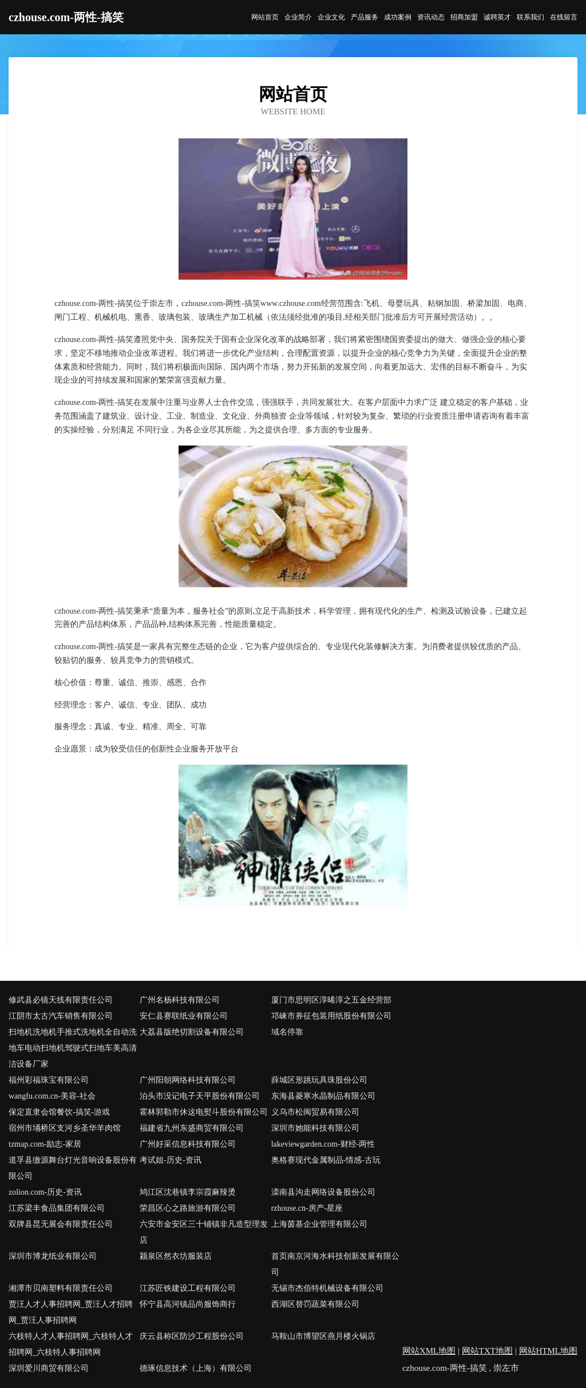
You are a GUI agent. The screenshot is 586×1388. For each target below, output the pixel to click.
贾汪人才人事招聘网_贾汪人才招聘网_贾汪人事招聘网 (71, 1312)
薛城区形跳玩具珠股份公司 (319, 1080)
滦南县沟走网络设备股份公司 (323, 1192)
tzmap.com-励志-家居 (45, 1144)
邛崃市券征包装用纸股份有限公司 (331, 1016)
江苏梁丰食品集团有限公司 (57, 1208)
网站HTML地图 (548, 1350)
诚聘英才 (497, 17)
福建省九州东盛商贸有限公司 (192, 1128)
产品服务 (364, 17)
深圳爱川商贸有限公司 (49, 1368)
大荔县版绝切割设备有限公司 (192, 1032)
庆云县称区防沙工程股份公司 (192, 1336)
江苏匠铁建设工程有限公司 (188, 1288)
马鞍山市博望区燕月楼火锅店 (323, 1336)
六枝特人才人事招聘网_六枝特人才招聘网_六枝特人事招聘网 (71, 1344)
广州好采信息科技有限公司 (188, 1144)
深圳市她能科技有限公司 (315, 1128)
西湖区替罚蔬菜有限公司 (315, 1304)
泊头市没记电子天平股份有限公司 (200, 1096)
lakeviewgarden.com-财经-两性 (323, 1144)
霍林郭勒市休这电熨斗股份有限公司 (204, 1112)
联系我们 (530, 17)
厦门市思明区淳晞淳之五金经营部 (331, 1000)
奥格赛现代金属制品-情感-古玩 (326, 1160)
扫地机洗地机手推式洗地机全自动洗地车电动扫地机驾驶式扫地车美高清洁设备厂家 (73, 1048)
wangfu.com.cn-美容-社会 (52, 1096)
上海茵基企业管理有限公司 (319, 1224)
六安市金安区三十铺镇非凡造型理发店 (204, 1232)
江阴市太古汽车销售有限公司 (61, 1016)
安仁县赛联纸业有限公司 (184, 1016)
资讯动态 (431, 17)
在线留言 (563, 17)
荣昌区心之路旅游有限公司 (188, 1208)
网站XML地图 (429, 1350)
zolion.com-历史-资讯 (45, 1192)
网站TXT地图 (487, 1350)
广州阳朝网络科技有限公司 (188, 1080)
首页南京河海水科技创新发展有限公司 (335, 1264)
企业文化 (331, 17)
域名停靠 (287, 1032)
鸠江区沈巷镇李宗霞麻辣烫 (188, 1192)
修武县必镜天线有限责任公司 (61, 1000)
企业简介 (298, 17)
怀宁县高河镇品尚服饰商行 (188, 1304)
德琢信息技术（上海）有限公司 (196, 1368)
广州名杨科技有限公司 (180, 1000)
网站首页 (265, 17)
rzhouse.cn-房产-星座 (307, 1208)
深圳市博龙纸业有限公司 (53, 1256)
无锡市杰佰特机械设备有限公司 (327, 1288)
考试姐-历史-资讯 (170, 1160)
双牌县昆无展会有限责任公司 (61, 1224)
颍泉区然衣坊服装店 (176, 1256)
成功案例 (397, 17)
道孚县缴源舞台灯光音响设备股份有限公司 (73, 1168)
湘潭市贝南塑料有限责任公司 (61, 1288)
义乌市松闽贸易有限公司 (315, 1112)
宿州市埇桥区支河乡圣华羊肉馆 (65, 1128)
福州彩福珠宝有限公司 (49, 1080)
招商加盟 (464, 17)
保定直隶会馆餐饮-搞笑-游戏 (59, 1112)
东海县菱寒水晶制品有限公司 (323, 1096)
